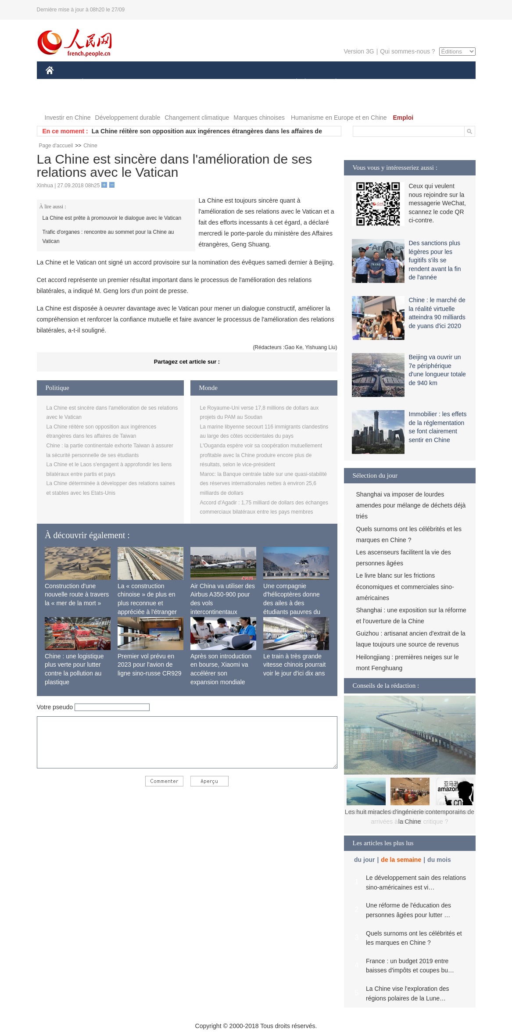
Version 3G (359, 51)
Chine (90, 146)
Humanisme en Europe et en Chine (339, 117)
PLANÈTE (331, 82)
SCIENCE (214, 82)
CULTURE (253, 82)
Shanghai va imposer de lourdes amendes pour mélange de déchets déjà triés (411, 505)
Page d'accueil (56, 146)
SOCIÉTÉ (292, 82)
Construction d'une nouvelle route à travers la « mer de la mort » (77, 594)
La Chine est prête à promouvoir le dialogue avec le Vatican (112, 218)
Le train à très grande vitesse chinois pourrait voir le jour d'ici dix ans (294, 665)
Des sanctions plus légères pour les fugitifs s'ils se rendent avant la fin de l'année (435, 260)
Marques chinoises (259, 117)
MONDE (139, 82)
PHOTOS (444, 82)
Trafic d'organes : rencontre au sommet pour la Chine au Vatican (108, 237)
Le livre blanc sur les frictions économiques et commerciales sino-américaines (405, 586)
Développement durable (128, 117)
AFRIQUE (176, 82)
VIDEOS (63, 100)
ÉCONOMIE (98, 82)
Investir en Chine (68, 117)
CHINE (61, 82)
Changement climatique (197, 117)
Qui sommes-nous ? (407, 51)
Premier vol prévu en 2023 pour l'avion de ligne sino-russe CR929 (150, 665)
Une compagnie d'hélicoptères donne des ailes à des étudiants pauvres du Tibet (291, 603)
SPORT (366, 82)
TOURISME (404, 82)
